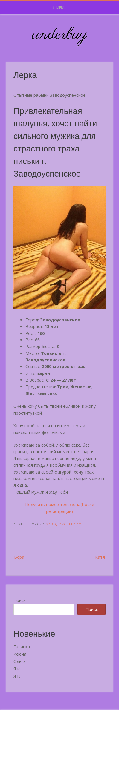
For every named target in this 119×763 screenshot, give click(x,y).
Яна (17, 669)
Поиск (19, 600)
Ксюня (19, 654)
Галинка (21, 646)
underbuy (59, 34)
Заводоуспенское (65, 524)
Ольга (19, 661)
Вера (19, 557)
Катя (100, 557)
